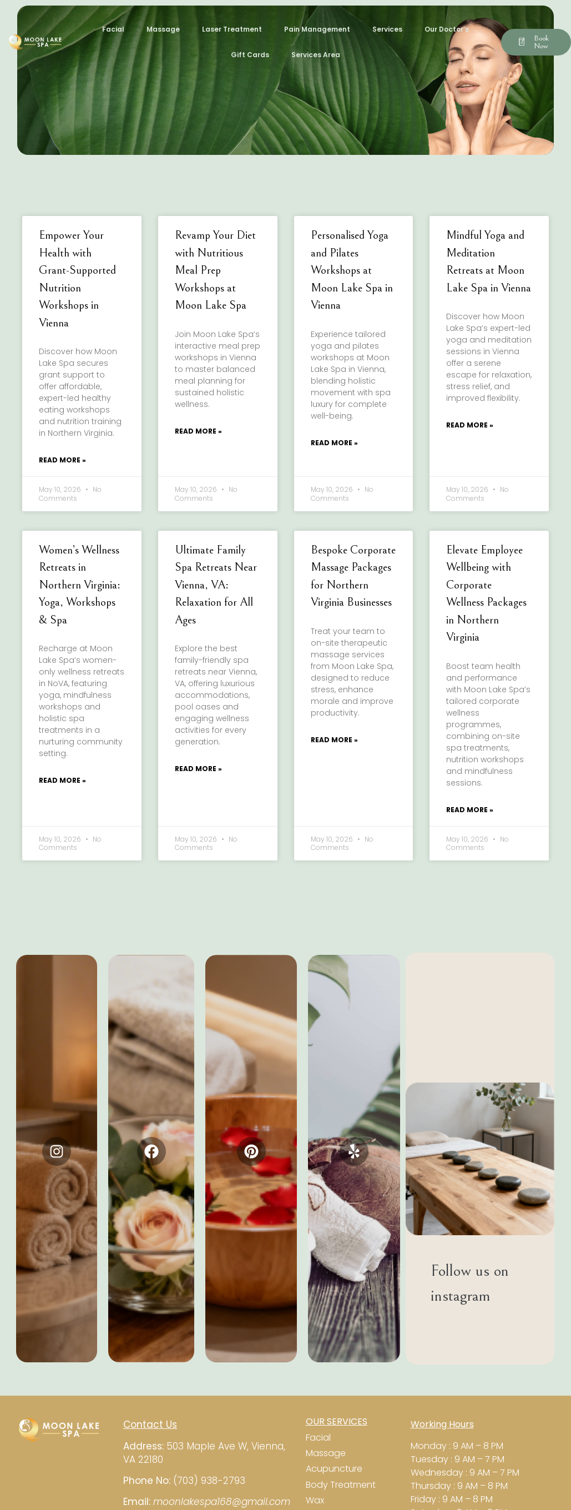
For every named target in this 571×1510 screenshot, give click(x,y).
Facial (113, 29)
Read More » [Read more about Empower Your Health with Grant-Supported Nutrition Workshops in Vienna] (62, 460)
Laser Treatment (232, 29)
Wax (315, 1500)
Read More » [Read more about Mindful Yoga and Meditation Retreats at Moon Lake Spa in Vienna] (469, 425)
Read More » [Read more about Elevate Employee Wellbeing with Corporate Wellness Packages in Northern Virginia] (469, 809)
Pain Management (317, 29)
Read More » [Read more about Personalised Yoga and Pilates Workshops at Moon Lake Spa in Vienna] (334, 442)
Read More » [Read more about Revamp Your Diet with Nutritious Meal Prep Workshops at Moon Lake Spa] (198, 431)
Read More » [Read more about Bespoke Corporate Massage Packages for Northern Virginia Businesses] (334, 739)
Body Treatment (341, 1484)
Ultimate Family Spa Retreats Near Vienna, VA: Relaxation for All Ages (216, 585)
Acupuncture (335, 1468)
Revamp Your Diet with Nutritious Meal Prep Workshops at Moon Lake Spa (215, 270)
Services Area (315, 54)
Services (387, 29)
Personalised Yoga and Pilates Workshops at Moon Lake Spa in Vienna (352, 270)
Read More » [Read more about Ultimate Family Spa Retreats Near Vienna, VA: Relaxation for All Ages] (198, 768)
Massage (163, 29)
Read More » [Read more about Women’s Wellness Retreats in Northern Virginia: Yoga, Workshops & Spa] (62, 780)
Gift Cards (250, 54)
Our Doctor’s (447, 29)
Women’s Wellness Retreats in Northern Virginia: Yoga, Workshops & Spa (79, 585)
